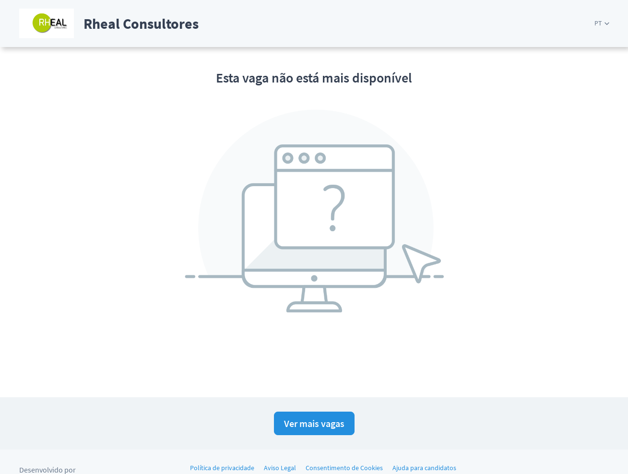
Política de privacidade (222, 468)
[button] (601, 23)
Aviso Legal (280, 468)
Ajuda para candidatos (424, 468)
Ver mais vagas (314, 423)
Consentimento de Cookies (344, 468)
